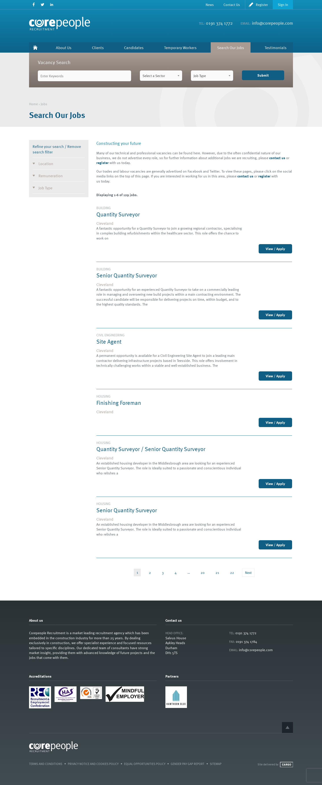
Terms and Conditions (45, 763)
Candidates (134, 47)
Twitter (42, 4)
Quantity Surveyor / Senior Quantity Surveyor (150, 448)
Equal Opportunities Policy (144, 763)
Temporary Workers (180, 47)
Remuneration (50, 176)
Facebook (33, 4)
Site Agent (108, 341)
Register (262, 4)
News (210, 4)
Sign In (283, 4)
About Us (63, 47)
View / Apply (275, 248)
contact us (277, 157)
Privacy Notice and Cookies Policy (93, 763)
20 (203, 572)
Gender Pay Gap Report (187, 763)
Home (35, 47)
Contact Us (231, 4)
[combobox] (161, 75)
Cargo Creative (286, 764)
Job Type (45, 188)
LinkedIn (51, 4)
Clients (98, 47)
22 (232, 572)
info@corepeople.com (272, 23)
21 (217, 572)
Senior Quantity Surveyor (126, 275)
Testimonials (276, 47)
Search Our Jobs (230, 47)
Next (248, 572)
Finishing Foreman (118, 402)
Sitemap (215, 763)
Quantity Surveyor (118, 214)
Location (45, 163)
